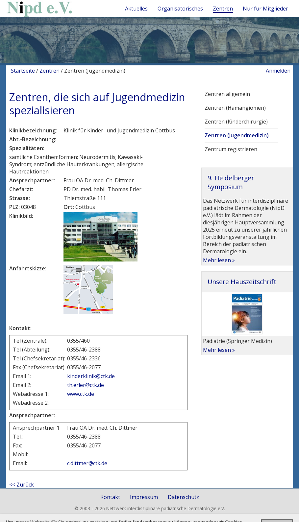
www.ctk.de (81, 393)
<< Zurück (21, 484)
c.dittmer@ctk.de (87, 463)
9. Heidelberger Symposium (231, 182)
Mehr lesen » (219, 260)
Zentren (49, 70)
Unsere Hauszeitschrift (242, 281)
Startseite (23, 70)
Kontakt (110, 497)
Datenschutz (183, 497)
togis (157, 515)
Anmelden (278, 70)
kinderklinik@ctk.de (91, 376)
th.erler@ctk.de (85, 385)
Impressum (144, 497)
